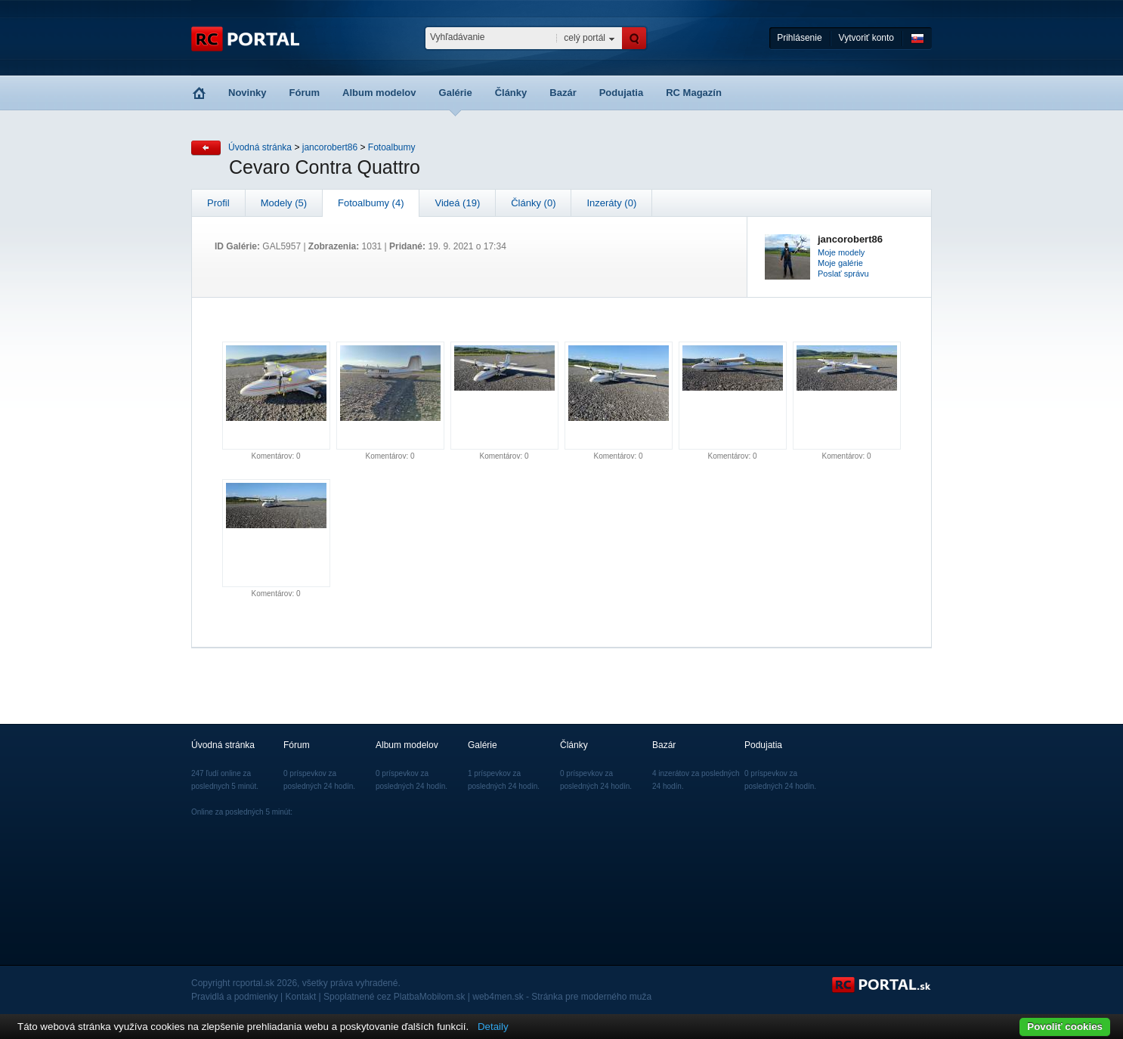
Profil (218, 203)
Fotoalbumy (392, 147)
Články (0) (533, 203)
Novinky (247, 92)
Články (511, 92)
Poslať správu (843, 273)
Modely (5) (284, 203)
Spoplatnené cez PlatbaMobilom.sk (394, 996)
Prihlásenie (799, 37)
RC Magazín (694, 92)
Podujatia (621, 92)
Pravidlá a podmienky (234, 996)
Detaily (493, 1026)
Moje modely (841, 252)
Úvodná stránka (260, 147)
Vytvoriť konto (866, 37)
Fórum (304, 92)
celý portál (584, 37)
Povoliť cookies (1065, 1026)
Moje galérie (840, 262)
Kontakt (301, 996)
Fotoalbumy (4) (371, 203)
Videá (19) (457, 203)
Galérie (455, 92)
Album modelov (379, 92)
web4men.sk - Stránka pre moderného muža (561, 996)
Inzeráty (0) (611, 203)
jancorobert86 (329, 147)
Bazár (562, 92)
